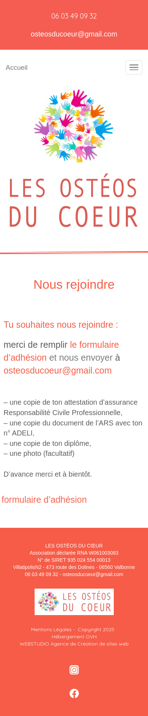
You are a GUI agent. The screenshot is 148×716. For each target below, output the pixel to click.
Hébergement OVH (74, 636)
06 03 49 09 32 (74, 15)
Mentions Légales (52, 629)
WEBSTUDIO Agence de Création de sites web (74, 643)
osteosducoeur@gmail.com (74, 34)
